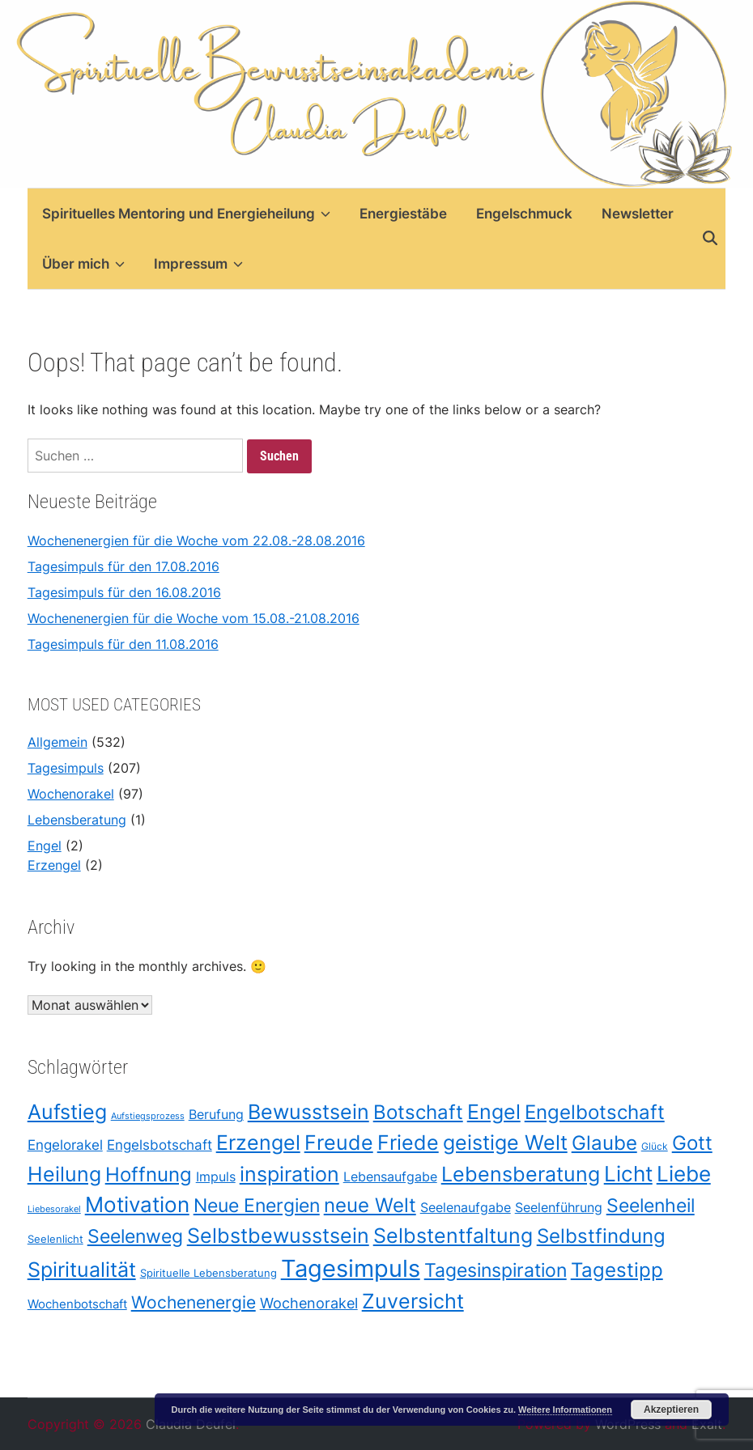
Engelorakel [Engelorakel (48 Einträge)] (65, 1145)
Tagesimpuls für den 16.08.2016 (124, 592)
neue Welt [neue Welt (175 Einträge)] (370, 1205)
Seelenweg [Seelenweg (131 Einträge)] (135, 1236)
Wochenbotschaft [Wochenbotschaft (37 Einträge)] (77, 1304)
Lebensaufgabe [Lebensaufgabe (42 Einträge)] (390, 1177)
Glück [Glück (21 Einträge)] (654, 1146)
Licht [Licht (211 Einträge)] (628, 1173)
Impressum (198, 264)
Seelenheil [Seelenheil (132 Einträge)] (650, 1205)
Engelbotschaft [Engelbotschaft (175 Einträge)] (595, 1112)
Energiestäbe (403, 214)
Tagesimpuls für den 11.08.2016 (123, 644)
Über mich (83, 264)
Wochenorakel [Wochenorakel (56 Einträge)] (309, 1303)
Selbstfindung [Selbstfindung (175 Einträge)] (601, 1235)
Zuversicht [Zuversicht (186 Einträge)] (413, 1301)
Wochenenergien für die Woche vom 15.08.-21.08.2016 (193, 618)
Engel (45, 845)
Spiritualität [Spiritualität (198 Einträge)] (82, 1269)
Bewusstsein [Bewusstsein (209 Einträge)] (308, 1112)
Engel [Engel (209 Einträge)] (494, 1112)
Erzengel (54, 865)
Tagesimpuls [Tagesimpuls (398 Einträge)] (350, 1268)
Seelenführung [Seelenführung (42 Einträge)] (558, 1207)
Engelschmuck (524, 214)
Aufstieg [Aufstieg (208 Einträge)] (67, 1112)
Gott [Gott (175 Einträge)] (692, 1142)
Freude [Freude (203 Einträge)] (338, 1142)
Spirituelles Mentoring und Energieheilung (186, 214)
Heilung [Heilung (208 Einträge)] (64, 1173)
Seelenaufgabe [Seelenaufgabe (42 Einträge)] (465, 1207)
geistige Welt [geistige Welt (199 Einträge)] (505, 1142)
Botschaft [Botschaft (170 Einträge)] (418, 1113)
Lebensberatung (77, 820)
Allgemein (57, 742)
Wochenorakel (71, 794)
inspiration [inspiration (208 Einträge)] (289, 1173)
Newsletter (638, 214)
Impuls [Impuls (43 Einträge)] (216, 1177)
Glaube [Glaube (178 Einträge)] (604, 1142)
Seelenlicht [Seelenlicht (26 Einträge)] (55, 1238)
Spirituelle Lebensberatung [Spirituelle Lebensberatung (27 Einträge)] (208, 1272)
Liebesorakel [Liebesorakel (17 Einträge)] (54, 1209)
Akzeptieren (671, 1409)
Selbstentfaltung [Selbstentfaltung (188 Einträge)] (453, 1235)
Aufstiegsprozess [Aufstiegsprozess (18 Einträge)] (148, 1116)
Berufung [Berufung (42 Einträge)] (216, 1115)
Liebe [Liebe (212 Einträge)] (684, 1173)
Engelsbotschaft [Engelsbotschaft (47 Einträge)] (159, 1145)
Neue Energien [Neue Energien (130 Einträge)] (257, 1205)
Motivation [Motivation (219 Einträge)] (137, 1204)
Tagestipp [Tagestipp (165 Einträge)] (617, 1270)
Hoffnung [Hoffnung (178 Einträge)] (148, 1174)
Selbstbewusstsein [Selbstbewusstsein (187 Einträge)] (278, 1235)
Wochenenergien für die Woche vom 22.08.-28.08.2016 (196, 540)
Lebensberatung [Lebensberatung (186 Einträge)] (520, 1174)
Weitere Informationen (565, 1409)
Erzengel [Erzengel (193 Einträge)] (258, 1142)
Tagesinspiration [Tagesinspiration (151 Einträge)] (495, 1270)
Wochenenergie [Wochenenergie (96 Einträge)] (193, 1302)
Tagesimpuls (66, 768)
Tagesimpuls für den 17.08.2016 (123, 566)
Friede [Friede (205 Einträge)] (408, 1142)
